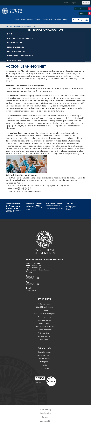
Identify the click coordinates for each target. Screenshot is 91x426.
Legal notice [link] (45, 413)
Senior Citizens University (44, 326)
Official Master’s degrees (44, 307)
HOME (9, 34)
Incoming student (15, 43)
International (47, 19)
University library (44, 333)
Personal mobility (15, 47)
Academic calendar (44, 330)
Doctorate (44, 310)
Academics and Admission (24, 19)
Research (38, 19)
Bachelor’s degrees (44, 304)
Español (66, 3)
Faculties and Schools (44, 355)
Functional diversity (44, 336)
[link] (86, 2)
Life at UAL (57, 19)
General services (44, 358)
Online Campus (80, 20)
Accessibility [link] (45, 420)
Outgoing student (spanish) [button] (20, 38)
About (65, 19)
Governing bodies (44, 352)
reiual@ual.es (31, 290)
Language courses (44, 320)
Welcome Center (54, 204)
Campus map (44, 368)
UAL (7, 26)
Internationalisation (16, 26)
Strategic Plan (44, 362)
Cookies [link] (45, 417)
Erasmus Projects (29, 26)
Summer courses (44, 323)
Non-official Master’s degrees (44, 313)
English (74, 3)
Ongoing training (44, 317)
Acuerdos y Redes (15, 60)
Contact (86, 3)
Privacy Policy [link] (45, 409)
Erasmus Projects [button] (16, 51)
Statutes (44, 365)
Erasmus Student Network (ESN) (34, 205)
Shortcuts (83, 8)
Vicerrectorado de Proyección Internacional (13, 206)
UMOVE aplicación (71, 205)
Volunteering (44, 339)
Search (85, 13)
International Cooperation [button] (20, 56)
